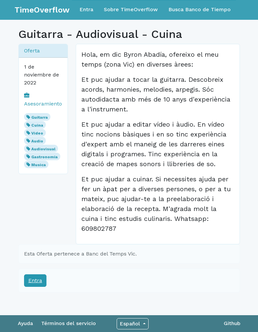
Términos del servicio (68, 323)
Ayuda (25, 323)
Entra (86, 9)
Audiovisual (43, 149)
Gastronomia (44, 157)
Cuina (37, 125)
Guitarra (39, 117)
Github (232, 323)
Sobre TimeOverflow (131, 9)
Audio (37, 141)
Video (37, 133)
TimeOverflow (42, 10)
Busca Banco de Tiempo (199, 9)
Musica (38, 165)
